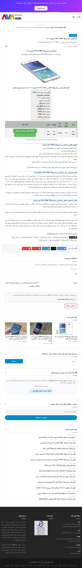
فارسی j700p (73, 235)
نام (76, 269)
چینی (52, 561)
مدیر (79, 517)
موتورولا (17, 561)
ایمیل (75, 278)
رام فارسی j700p (15, 233)
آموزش (7, 561)
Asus (35, 561)
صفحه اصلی (73, 561)
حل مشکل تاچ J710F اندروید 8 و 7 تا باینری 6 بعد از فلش (66, 333)
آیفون (11, 561)
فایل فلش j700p (65, 235)
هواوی (60, 561)
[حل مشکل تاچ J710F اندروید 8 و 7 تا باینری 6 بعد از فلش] (66, 324)
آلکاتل (40, 561)
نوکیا (48, 561)
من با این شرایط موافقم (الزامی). (66, 295)
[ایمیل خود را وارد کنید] (41, 407)
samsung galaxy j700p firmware (60, 233)
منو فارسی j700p (43, 235)
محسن (78, 540)
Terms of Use (31, 290)
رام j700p (36, 233)
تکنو (44, 561)
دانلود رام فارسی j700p (45, 233)
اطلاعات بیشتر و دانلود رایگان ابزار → (41, 386)
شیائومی (22, 561)
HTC (31, 561)
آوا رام (37, 171)
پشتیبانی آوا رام (73, 177)
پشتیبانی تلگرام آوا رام (30, 135)
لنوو (56, 561)
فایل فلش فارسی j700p (54, 235)
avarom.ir (14, 540)
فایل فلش (73, 31)
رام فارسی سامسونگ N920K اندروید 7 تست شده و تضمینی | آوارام (16, 333)
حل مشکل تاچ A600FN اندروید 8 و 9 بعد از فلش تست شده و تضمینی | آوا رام (41, 334)
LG (27, 561)
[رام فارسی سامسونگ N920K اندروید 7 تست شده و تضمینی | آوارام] (16, 324)
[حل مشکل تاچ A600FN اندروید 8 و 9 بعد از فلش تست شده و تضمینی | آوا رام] (41, 324)
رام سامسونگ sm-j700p (26, 233)
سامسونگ (51, 218)
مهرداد (78, 532)
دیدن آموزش (41, 8)
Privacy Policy (20, 290)
